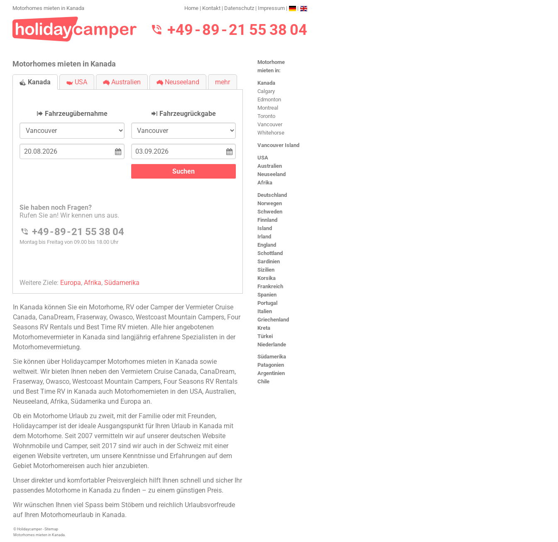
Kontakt (211, 8)
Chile (263, 381)
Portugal (267, 303)
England (266, 245)
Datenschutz (239, 8)
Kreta (263, 328)
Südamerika (271, 356)
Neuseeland (271, 174)
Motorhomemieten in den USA (158, 391)
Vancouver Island (278, 145)
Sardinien (268, 261)
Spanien (267, 295)
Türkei (265, 336)
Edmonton (269, 99)
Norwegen (269, 203)
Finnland (267, 220)
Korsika (266, 278)
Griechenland (273, 319)
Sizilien (265, 270)
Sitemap (51, 529)
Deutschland (272, 195)
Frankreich (270, 286)
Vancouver (269, 124)
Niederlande (271, 344)
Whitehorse (270, 133)
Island (264, 228)
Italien (264, 311)
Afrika (264, 182)
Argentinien (271, 373)
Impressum (271, 8)
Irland (264, 236)
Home (191, 8)
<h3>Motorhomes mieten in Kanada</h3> (127, 184)
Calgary (266, 91)
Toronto (266, 116)
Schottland (270, 253)
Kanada (266, 83)
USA (262, 158)
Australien (269, 166)
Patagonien (270, 365)
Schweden (269, 211)
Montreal (267, 108)
